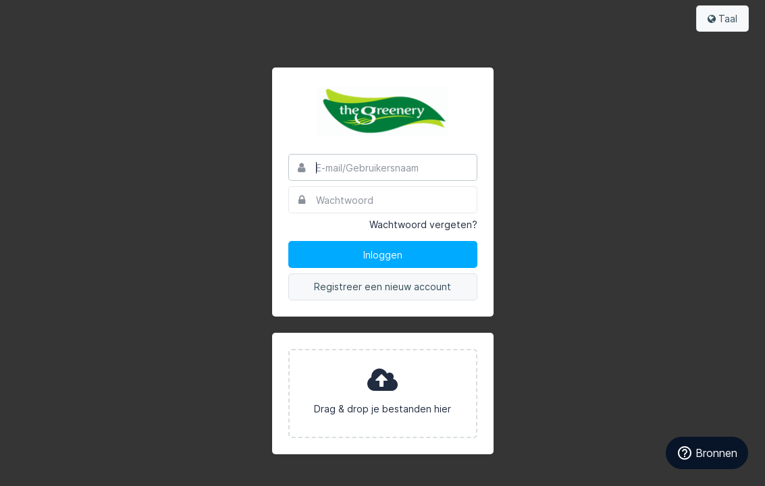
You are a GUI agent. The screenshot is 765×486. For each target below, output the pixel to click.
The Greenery (382, 111)
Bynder (50, 17)
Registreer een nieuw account (382, 286)
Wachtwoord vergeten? (423, 224)
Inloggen (382, 255)
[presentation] (382, 393)
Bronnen (707, 453)
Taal (722, 18)
